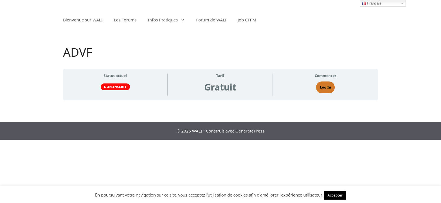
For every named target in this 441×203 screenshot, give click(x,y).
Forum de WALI (211, 20)
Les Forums (125, 20)
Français (372, 3)
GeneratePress (249, 131)
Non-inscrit (115, 87)
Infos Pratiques (169, 19)
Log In (325, 87)
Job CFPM (247, 20)
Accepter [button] (335, 195)
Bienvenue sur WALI (83, 20)
